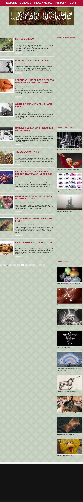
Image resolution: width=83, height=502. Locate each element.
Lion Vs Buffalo (24, 39)
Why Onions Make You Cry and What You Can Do (68, 283)
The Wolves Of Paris (27, 152)
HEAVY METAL (43, 2)
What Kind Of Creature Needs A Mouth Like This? (33, 197)
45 (40, 265)
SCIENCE (25, 2)
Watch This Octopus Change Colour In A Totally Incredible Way (33, 174)
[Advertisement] (41, 31)
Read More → (18, 53)
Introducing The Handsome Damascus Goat (67, 412)
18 (30, 265)
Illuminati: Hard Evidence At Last (64, 455)
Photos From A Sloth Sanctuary (34, 242)
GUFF (73, 2)
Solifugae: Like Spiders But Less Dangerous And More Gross (34, 81)
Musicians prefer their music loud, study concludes (68, 149)
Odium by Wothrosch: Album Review (65, 326)
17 (26, 265)
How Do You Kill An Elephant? (33, 60)
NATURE (11, 2)
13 (10, 265)
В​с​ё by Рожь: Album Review (63, 347)
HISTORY (61, 2)
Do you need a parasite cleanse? (64, 304)
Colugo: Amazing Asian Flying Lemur (65, 434)
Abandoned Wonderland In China (64, 211)
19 (33, 265)
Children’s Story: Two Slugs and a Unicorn (66, 391)
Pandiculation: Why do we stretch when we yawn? (68, 169)
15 (18, 265)
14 (14, 265)
